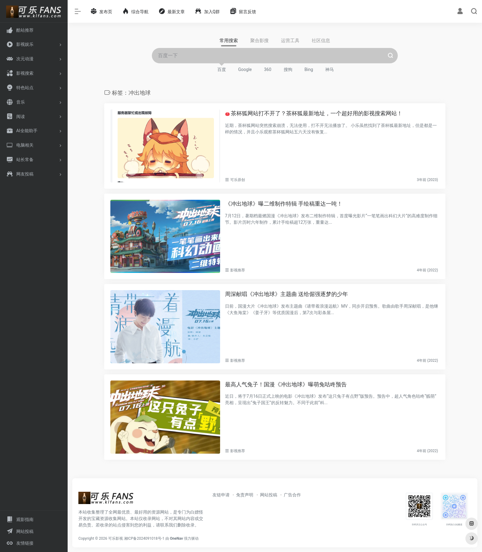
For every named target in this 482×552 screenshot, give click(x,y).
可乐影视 (115, 538)
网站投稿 (268, 494)
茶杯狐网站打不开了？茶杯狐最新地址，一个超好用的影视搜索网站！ (313, 113)
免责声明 (244, 494)
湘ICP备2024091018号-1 (144, 538)
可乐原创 (237, 180)
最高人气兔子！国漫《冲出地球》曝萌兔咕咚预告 (286, 384)
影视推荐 (237, 270)
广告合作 (292, 494)
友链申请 (221, 494)
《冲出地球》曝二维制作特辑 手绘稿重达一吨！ (283, 203)
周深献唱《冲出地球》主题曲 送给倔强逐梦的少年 (286, 294)
